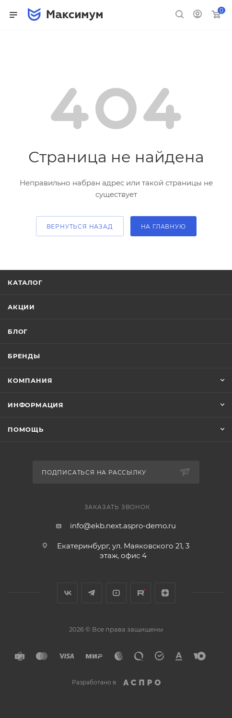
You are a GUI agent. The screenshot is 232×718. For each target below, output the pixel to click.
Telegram (91, 593)
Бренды (24, 356)
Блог (18, 331)
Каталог (25, 282)
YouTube (116, 593)
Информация (36, 405)
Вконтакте (67, 593)
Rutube (140, 593)
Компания (30, 380)
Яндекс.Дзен (165, 593)
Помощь (26, 429)
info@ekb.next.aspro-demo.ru (123, 525)
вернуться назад (79, 226)
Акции (21, 307)
